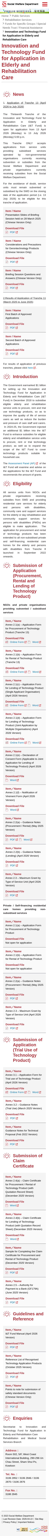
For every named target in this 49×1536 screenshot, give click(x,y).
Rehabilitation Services (18, 19)
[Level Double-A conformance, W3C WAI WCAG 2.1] (22, 1529)
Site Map (39, 1519)
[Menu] (44, 4)
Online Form (17, 642)
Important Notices (26, 1522)
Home (5, 15)
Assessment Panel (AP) (21, 463)
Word (35, 642)
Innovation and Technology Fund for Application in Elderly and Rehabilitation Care (24, 35)
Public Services (21, 15)
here (30, 367)
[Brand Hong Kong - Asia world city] (37, 1529)
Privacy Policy (9, 1522)
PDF (12, 232)
